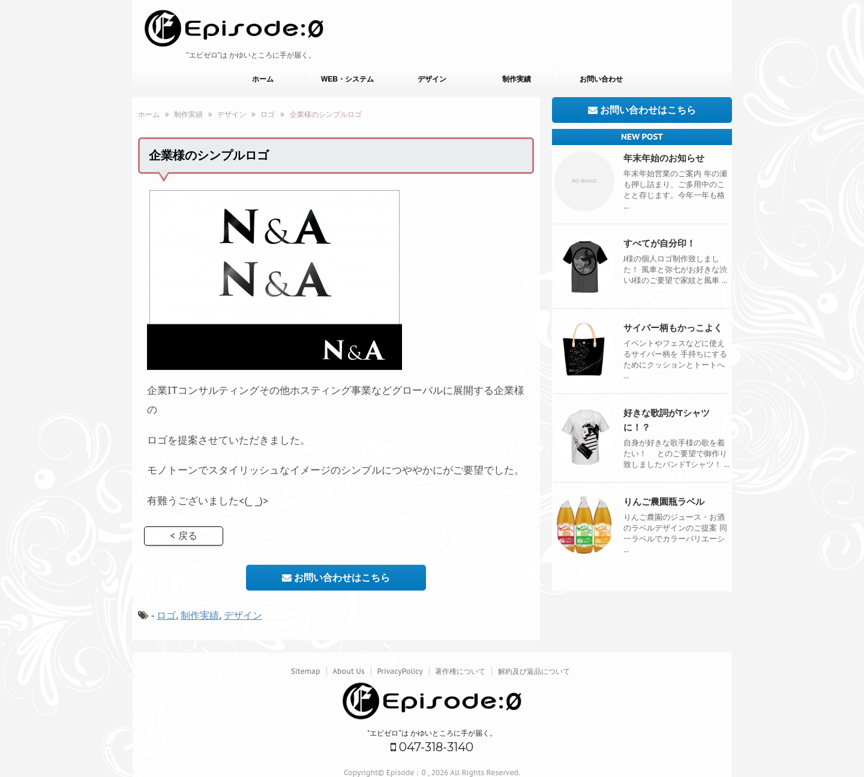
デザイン (432, 79)
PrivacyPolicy (399, 671)
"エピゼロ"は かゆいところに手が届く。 (432, 732)
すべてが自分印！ (659, 243)
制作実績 (516, 79)
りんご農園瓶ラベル (663, 501)
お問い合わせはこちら (336, 577)
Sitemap (305, 671)
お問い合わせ (601, 79)
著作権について (460, 671)
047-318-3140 (432, 747)
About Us (348, 671)
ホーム (263, 79)
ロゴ (166, 615)
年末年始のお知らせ (663, 158)
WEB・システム (347, 79)
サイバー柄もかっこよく (672, 327)
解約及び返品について (534, 671)
